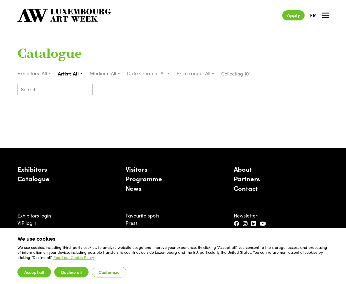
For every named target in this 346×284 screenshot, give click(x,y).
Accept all (34, 272)
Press (132, 223)
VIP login (26, 223)
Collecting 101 (236, 73)
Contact (246, 188)
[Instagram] (246, 224)
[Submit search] (86, 90)
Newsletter (245, 215)
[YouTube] (263, 224)
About (243, 169)
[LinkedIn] (254, 224)
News (134, 188)
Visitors (136, 169)
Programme (144, 178)
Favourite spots (142, 215)
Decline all (71, 272)
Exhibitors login (34, 215)
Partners (247, 178)
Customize (109, 272)
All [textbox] (44, 73)
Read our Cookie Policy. (74, 257)
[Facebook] (237, 224)
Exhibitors (32, 169)
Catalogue (49, 54)
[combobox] (46, 73)
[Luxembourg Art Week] (64, 15)
